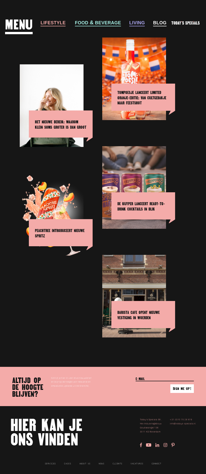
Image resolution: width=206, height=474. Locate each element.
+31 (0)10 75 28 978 (181, 419)
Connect (156, 464)
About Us (85, 464)
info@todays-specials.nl (183, 423)
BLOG (160, 23)
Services (50, 464)
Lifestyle (53, 23)
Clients (117, 464)
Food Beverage (98, 23)
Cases (67, 464)
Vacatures (137, 464)
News (101, 464)
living (137, 23)
